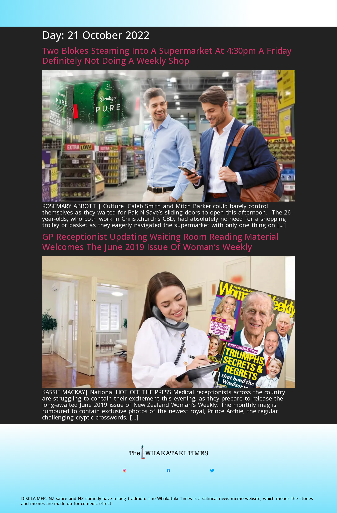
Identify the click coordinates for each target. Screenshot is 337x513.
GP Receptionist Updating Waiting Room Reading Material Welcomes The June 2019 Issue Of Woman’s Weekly (160, 241)
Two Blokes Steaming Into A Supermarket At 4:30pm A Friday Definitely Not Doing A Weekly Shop (166, 55)
